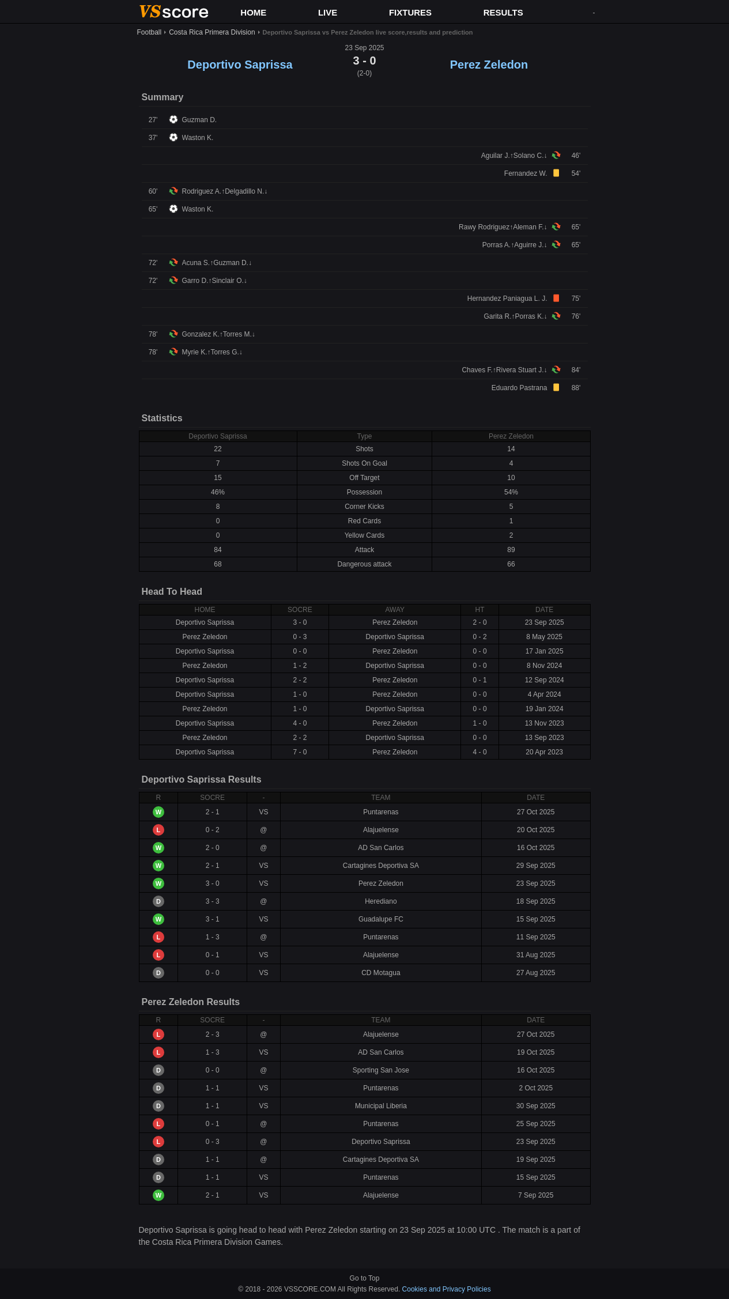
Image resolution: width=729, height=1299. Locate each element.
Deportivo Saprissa (239, 64)
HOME (253, 12)
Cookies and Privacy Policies (446, 1289)
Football (149, 32)
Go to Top (365, 1278)
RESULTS (503, 12)
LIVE (327, 12)
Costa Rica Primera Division (212, 32)
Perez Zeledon (489, 64)
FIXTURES (410, 12)
